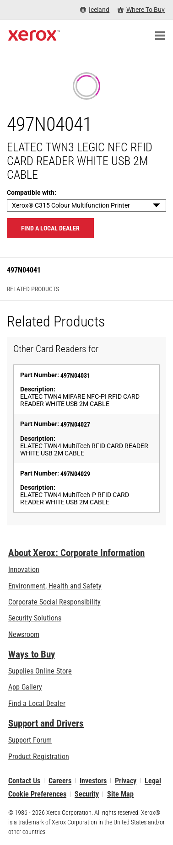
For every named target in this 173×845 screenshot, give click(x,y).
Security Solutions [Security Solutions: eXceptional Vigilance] (34, 618)
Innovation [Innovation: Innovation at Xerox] (23, 569)
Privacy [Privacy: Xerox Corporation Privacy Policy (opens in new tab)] (125, 780)
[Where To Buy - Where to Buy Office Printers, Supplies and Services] (141, 10)
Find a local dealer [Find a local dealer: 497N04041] (50, 228)
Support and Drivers (46, 723)
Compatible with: (31, 192)
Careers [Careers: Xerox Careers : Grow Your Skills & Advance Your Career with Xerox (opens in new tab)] (60, 780)
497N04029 (75, 473)
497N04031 (75, 375)
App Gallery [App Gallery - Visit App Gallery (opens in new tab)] (25, 687)
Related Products (33, 289)
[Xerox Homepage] (34, 36)
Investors (93, 780)
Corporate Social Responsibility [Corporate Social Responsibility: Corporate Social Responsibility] (54, 602)
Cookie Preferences (37, 794)
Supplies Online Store (40, 671)
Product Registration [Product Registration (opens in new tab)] (38, 756)
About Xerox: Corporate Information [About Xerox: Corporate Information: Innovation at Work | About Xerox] (76, 552)
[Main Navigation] (160, 36)
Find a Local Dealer (36, 703)
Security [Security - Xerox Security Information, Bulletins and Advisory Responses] (87, 794)
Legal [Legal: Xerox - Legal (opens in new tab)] (153, 780)
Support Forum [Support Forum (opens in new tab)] (30, 740)
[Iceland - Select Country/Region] (94, 10)
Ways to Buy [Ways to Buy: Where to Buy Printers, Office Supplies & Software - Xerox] (31, 654)
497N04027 (75, 424)
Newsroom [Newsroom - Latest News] (23, 634)
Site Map (120, 794)
